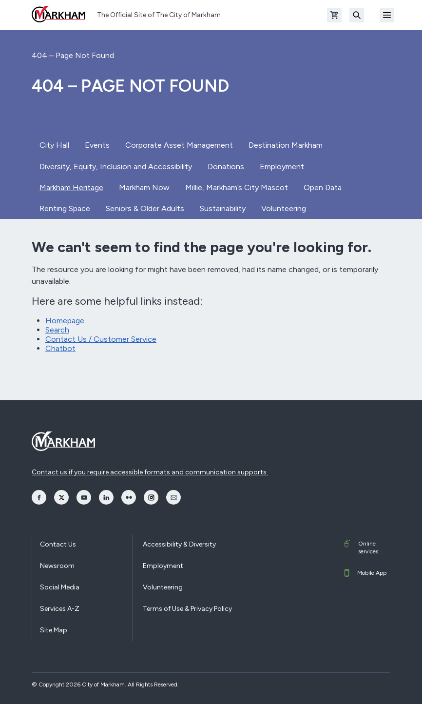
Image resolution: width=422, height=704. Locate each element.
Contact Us (58, 544)
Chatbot (60, 348)
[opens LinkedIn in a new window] (106, 497)
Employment (282, 166)
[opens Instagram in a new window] (151, 497)
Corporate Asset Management (179, 145)
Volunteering (283, 208)
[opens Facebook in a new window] (39, 497)
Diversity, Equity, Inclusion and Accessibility (115, 166)
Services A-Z (59, 609)
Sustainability (223, 208)
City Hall (54, 145)
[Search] (356, 15)
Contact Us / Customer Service (100, 339)
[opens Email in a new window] (173, 497)
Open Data (323, 187)
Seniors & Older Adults (145, 208)
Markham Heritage (71, 187)
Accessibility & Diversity (179, 544)
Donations (226, 166)
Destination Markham (286, 145)
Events (97, 145)
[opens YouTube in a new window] (84, 497)
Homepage (64, 320)
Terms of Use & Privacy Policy (187, 609)
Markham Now (144, 187)
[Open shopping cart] (334, 15)
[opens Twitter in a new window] (61, 497)
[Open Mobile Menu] (387, 15)
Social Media (59, 587)
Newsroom (57, 566)
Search (57, 329)
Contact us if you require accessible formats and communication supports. (150, 472)
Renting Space (64, 208)
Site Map (53, 630)
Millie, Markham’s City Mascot (236, 187)
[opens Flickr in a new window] (128, 497)
